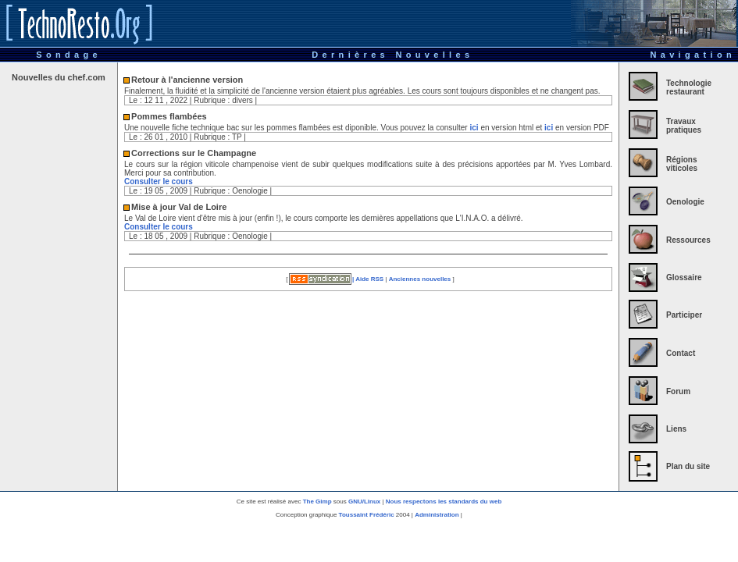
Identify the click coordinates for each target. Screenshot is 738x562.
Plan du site (688, 466)
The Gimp (317, 501)
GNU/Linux (364, 501)
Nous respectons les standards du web (443, 501)
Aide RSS (369, 279)
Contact (680, 353)
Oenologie (685, 201)
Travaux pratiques (683, 125)
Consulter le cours (158, 181)
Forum (678, 391)
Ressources (688, 240)
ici (473, 127)
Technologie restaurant (688, 87)
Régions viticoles (681, 164)
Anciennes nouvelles (420, 279)
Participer (684, 315)
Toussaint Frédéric (366, 514)
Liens (676, 429)
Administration (438, 514)
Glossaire (684, 277)
